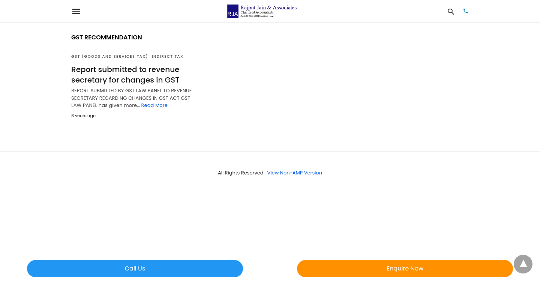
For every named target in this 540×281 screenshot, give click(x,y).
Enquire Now (405, 268)
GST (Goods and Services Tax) (109, 56)
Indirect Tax (167, 56)
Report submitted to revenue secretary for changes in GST (125, 74)
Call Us (135, 268)
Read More (154, 105)
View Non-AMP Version (294, 172)
